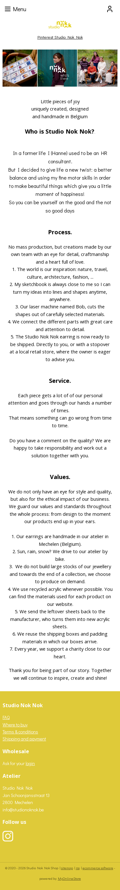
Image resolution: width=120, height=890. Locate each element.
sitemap (67, 867)
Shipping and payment (24, 739)
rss (78, 867)
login (30, 763)
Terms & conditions (20, 732)
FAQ (6, 717)
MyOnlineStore (69, 878)
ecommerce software (98, 867)
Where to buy (15, 725)
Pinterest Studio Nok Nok (60, 37)
